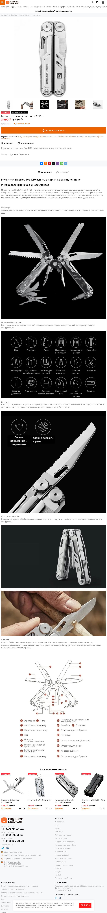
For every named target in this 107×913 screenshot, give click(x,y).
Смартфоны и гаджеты (66, 7)
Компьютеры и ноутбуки (85, 7)
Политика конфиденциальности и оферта (19, 886)
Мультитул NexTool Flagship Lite (39, 800)
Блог (3, 899)
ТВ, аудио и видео (62, 848)
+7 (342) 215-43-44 (12, 829)
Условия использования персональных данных (21, 893)
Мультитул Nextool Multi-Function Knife (10, 801)
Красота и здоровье (63, 858)
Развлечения (60, 862)
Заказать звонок (7, 845)
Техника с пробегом (63, 878)
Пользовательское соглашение (15, 896)
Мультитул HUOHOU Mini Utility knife (93, 801)
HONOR (58, 875)
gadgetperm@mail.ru (13, 852)
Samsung (26, 7)
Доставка (5, 906)
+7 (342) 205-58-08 (12, 840)
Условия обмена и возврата (13, 889)
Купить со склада (53, 130)
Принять (85, 905)
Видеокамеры (61, 852)
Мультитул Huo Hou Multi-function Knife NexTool (64, 801)
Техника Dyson (51, 7)
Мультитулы (14, 155)
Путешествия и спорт (64, 865)
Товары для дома (62, 855)
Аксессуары (5, 7)
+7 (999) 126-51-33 (12, 835)
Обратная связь (8, 903)
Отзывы (4, 909)
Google (58, 872)
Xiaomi (19, 7)
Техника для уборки (38, 7)
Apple (13, 7)
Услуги (58, 868)
